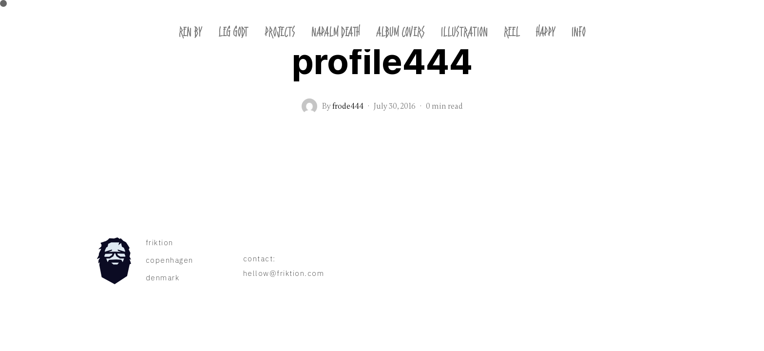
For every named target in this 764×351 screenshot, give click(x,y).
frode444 (347, 106)
